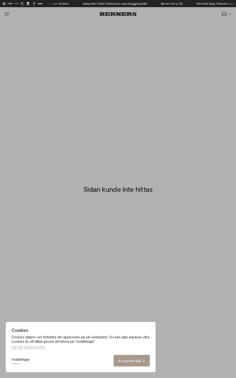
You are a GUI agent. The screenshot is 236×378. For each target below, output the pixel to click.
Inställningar (21, 359)
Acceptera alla (131, 361)
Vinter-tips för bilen (57, 3)
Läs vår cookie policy (28, 347)
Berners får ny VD (173, 3)
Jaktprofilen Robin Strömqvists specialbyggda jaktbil (116, 3)
